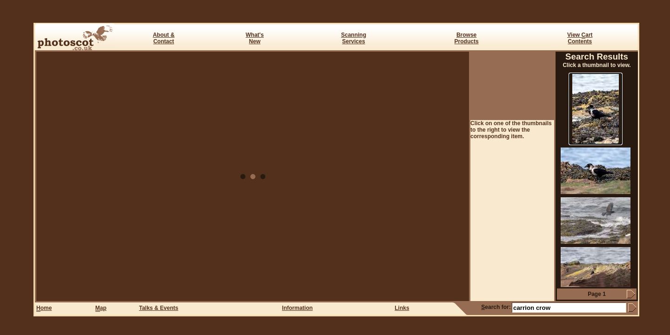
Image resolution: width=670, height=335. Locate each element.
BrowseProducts (467, 38)
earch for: (495, 307)
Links (402, 308)
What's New (255, 38)
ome (44, 308)
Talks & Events (158, 308)
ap (101, 308)
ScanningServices (353, 38)
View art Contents (579, 38)
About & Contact (163, 38)
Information (297, 308)
